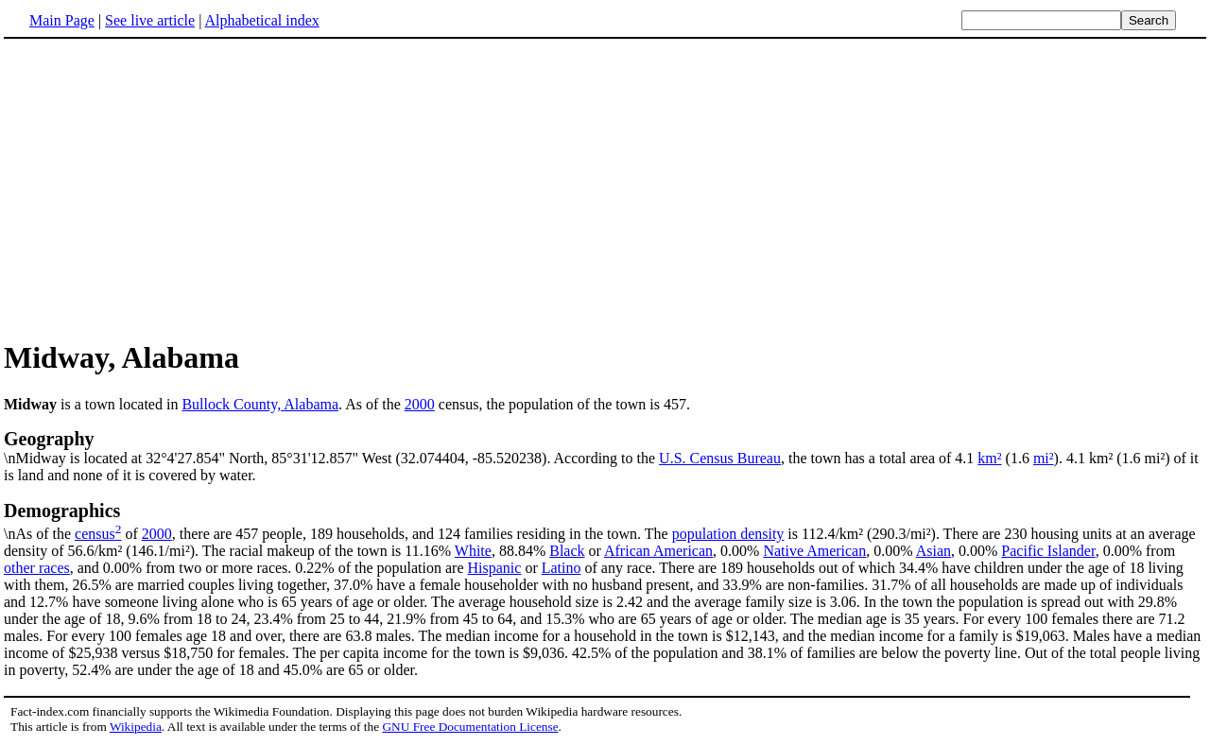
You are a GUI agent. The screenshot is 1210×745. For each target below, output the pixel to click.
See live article (150, 20)
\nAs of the (605, 521)
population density (728, 534)
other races (37, 568)
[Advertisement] (605, 188)
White (473, 551)
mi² (1043, 458)
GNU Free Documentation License (470, 726)
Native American (814, 551)
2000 (420, 404)
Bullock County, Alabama (260, 404)
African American (658, 551)
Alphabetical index (261, 20)
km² (989, 458)
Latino (561, 568)
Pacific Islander (1048, 551)
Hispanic (495, 568)
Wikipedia (136, 726)
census (95, 534)
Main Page (62, 20)
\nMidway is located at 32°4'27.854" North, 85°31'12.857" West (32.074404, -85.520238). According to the (605, 447)
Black (566, 551)
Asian (933, 551)
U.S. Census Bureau (720, 458)
